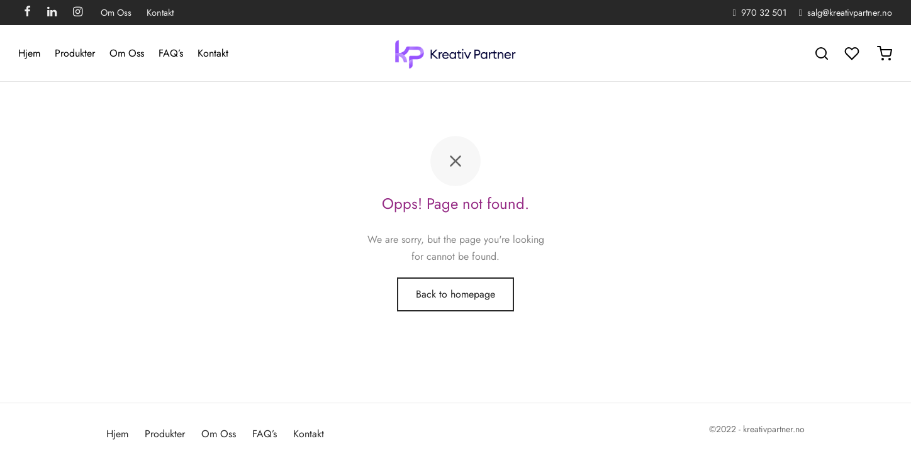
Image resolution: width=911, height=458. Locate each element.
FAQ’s (171, 53)
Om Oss (116, 12)
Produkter (75, 53)
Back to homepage (455, 295)
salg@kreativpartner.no (849, 12)
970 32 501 (763, 12)
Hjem (29, 53)
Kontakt (160, 12)
